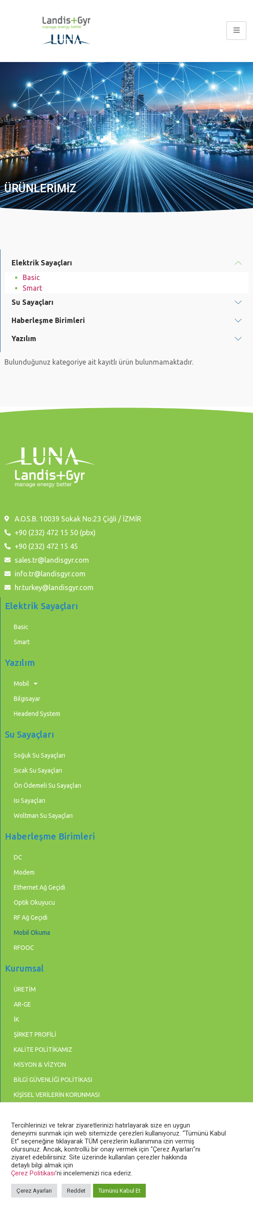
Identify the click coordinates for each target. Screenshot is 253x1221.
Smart (32, 288)
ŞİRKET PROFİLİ (35, 1034)
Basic (31, 277)
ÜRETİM (25, 989)
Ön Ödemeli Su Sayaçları (47, 785)
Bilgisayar (27, 698)
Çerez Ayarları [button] (34, 1190)
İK (16, 1019)
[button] (127, 263)
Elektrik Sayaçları (42, 263)
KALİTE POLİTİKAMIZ (43, 1049)
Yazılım (24, 338)
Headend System (37, 713)
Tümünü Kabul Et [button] (119, 1190)
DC (18, 857)
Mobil (26, 683)
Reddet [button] (76, 1190)
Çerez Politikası (33, 1173)
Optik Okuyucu (34, 902)
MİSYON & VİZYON (40, 1064)
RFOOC (24, 947)
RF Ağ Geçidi (30, 917)
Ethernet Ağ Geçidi (39, 887)
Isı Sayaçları (29, 800)
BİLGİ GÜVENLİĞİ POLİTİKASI (53, 1079)
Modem (24, 872)
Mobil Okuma (32, 932)
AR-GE (22, 1004)
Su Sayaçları (33, 302)
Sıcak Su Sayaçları (38, 770)
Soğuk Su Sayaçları (39, 755)
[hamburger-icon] (236, 30)
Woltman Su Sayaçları (43, 815)
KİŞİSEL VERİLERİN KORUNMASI (57, 1094)
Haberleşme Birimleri (48, 320)
